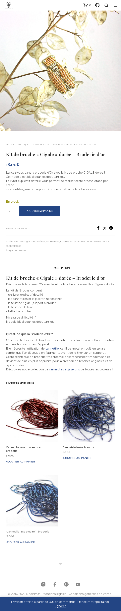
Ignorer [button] (60, 606)
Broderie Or (52, 241)
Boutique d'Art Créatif (32, 241)
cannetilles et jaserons (64, 369)
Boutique (23, 144)
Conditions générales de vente (90, 594)
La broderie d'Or (40, 144)
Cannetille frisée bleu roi (79, 446)
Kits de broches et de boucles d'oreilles (74, 144)
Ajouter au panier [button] (20, 461)
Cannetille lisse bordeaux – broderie (23, 449)
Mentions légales (54, 594)
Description (60, 267)
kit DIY (22, 250)
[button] (87, 5)
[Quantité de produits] (11, 211)
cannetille (52, 348)
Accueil (10, 144)
